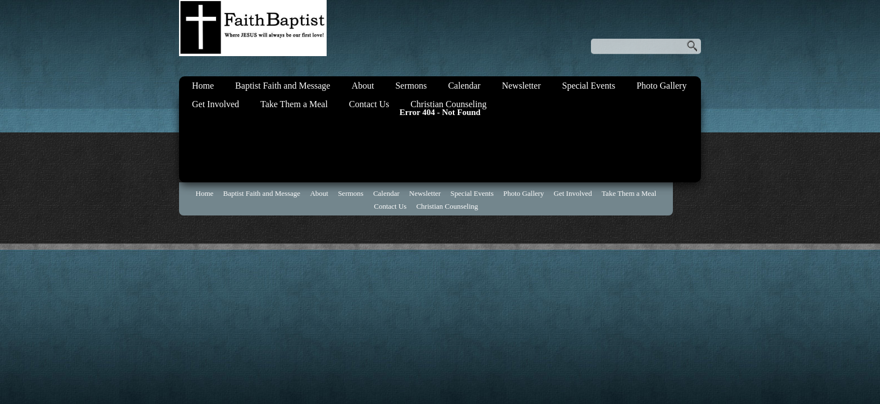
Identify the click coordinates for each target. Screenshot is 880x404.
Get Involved (215, 104)
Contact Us (369, 104)
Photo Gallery (661, 85)
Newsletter (521, 85)
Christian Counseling (448, 104)
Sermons (411, 85)
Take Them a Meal (294, 104)
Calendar (464, 85)
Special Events (588, 85)
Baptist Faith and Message (282, 85)
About (362, 85)
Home (203, 85)
